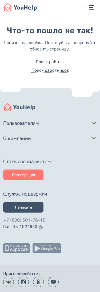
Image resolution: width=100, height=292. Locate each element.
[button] (50, 123)
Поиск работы (50, 62)
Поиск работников (50, 70)
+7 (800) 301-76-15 (24, 220)
